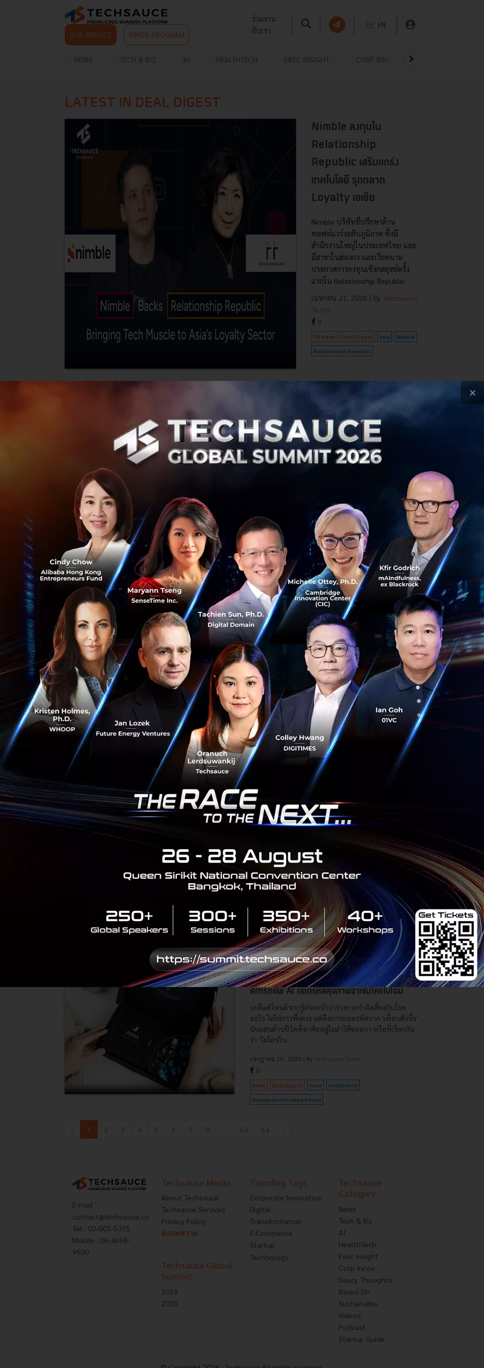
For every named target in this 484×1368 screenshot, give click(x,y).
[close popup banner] (472, 392)
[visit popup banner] (242, 684)
